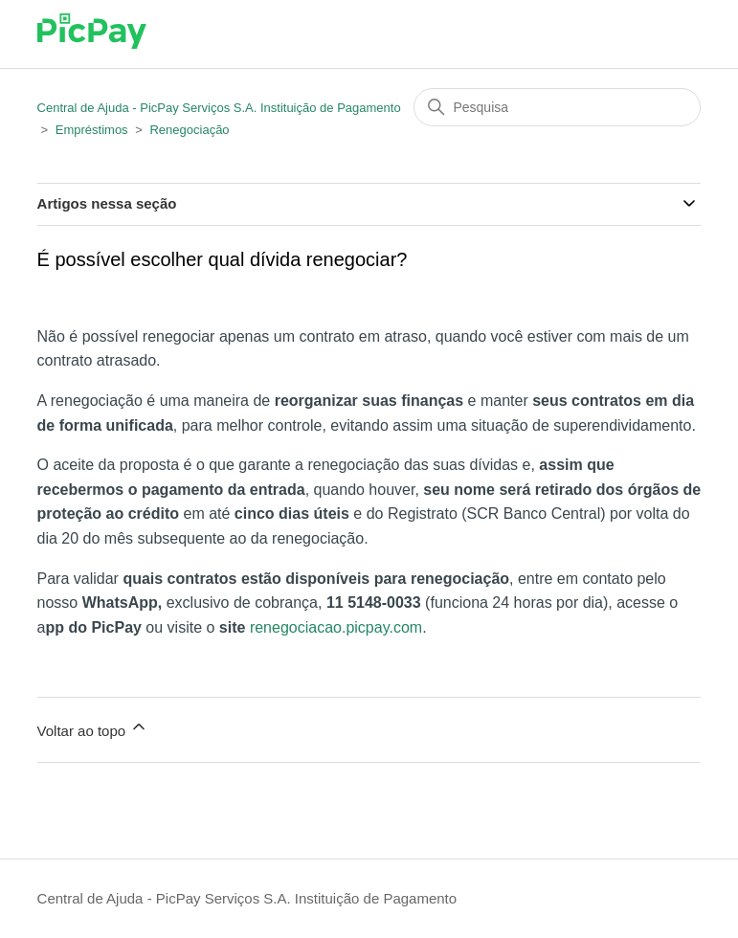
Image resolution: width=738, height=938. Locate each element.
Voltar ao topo (93, 728)
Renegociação (189, 130)
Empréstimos (92, 130)
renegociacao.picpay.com (336, 627)
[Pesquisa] (557, 107)
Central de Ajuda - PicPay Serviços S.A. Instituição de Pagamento (219, 107)
